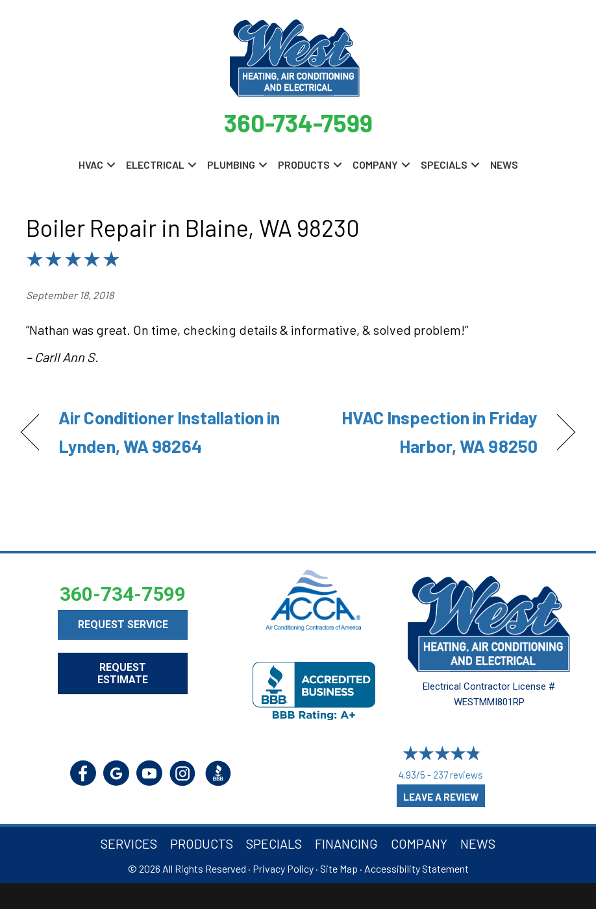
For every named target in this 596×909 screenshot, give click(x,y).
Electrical (155, 164)
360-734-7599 (298, 123)
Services (129, 843)
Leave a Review (440, 797)
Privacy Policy (283, 868)
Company (375, 164)
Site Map (339, 868)
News (504, 164)
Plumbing (231, 164)
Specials (444, 164)
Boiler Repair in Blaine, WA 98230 (193, 227)
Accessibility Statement (416, 868)
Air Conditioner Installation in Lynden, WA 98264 (169, 431)
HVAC (91, 164)
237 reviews (458, 775)
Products (304, 164)
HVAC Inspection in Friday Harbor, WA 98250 (426, 431)
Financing (346, 843)
